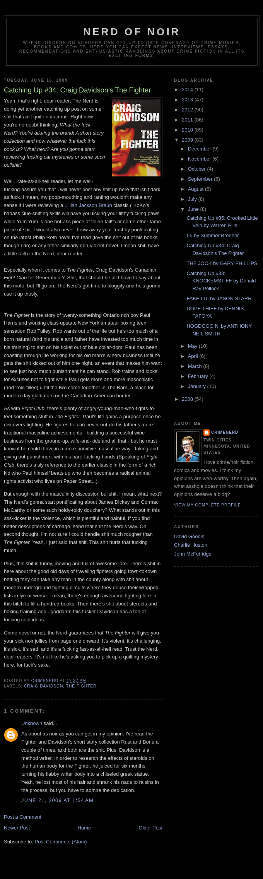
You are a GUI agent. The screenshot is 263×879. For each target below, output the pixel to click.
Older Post (150, 828)
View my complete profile (207, 505)
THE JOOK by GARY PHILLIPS (221, 263)
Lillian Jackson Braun (88, 205)
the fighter (81, 686)
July (193, 199)
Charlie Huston (190, 545)
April (194, 356)
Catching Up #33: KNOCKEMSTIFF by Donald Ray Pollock (221, 280)
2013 (188, 100)
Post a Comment (22, 817)
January (197, 386)
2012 (188, 110)
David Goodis (189, 536)
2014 (188, 89)
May (193, 346)
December (200, 149)
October (197, 169)
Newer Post (17, 828)
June (194, 209)
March (195, 366)
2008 (188, 399)
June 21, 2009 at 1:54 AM (57, 800)
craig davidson (43, 686)
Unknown (31, 723)
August (196, 189)
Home (84, 828)
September (201, 179)
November (200, 159)
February (199, 376)
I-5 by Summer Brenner (212, 235)
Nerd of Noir (132, 32)
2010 (188, 130)
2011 (188, 120)
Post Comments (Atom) (61, 842)
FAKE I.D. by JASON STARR (218, 298)
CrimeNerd (224, 432)
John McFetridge (193, 554)
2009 (188, 140)
